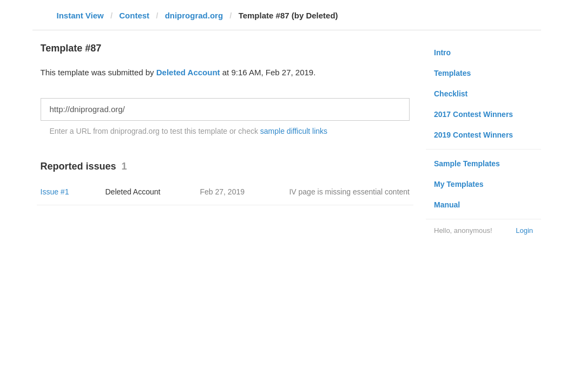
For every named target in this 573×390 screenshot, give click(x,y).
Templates (452, 73)
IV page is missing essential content (349, 191)
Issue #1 (55, 191)
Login (524, 230)
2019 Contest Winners (473, 135)
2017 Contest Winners (473, 114)
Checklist (450, 93)
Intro (442, 52)
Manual (447, 204)
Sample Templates (467, 163)
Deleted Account (188, 72)
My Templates (459, 184)
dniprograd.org (194, 15)
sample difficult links (293, 131)
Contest (134, 15)
